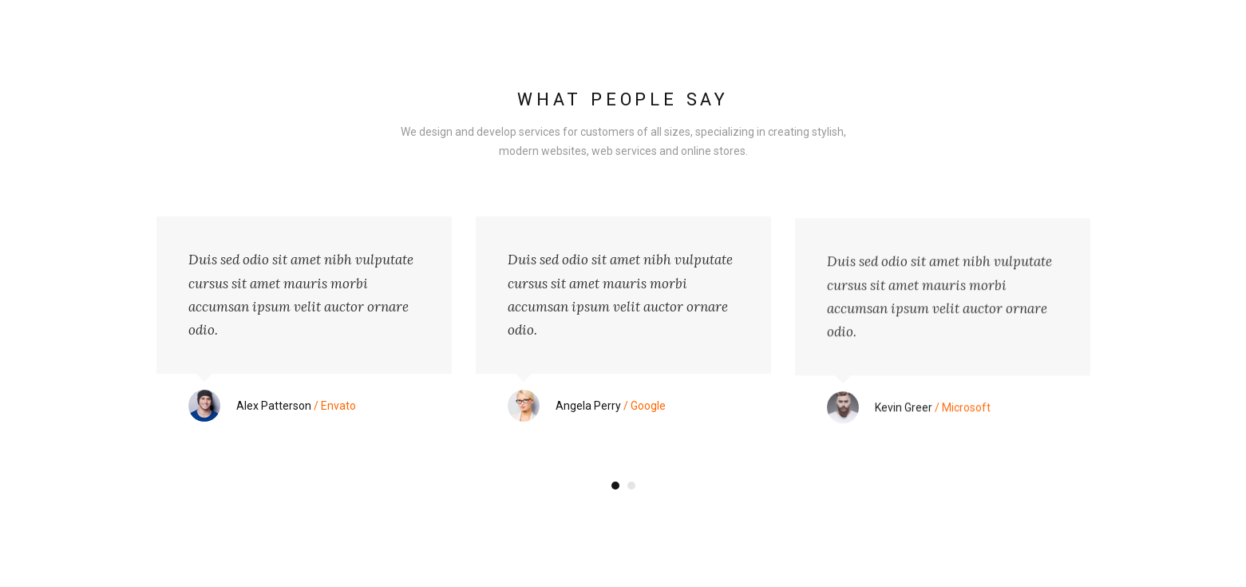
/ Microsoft (933, 412)
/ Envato (296, 405)
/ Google (611, 405)
